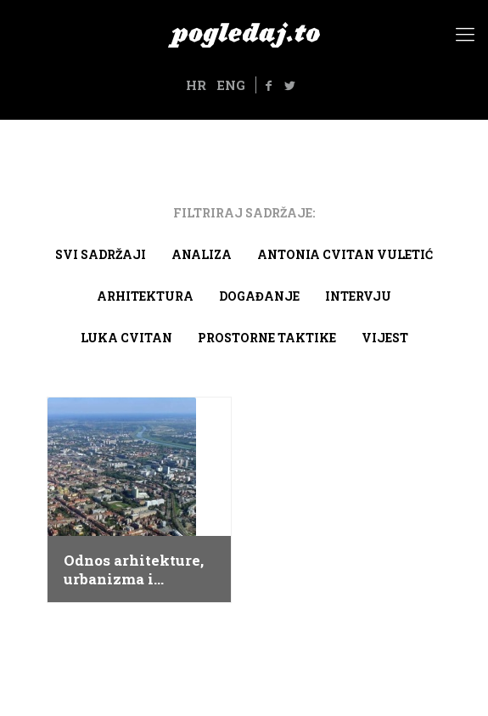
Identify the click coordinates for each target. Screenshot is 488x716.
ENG (230, 84)
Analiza (201, 254)
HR (196, 84)
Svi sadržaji (100, 254)
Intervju (358, 296)
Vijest (385, 338)
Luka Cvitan (126, 338)
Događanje (259, 296)
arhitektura (145, 296)
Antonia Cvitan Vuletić (345, 254)
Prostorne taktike (267, 338)
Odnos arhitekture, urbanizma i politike (134, 570)
